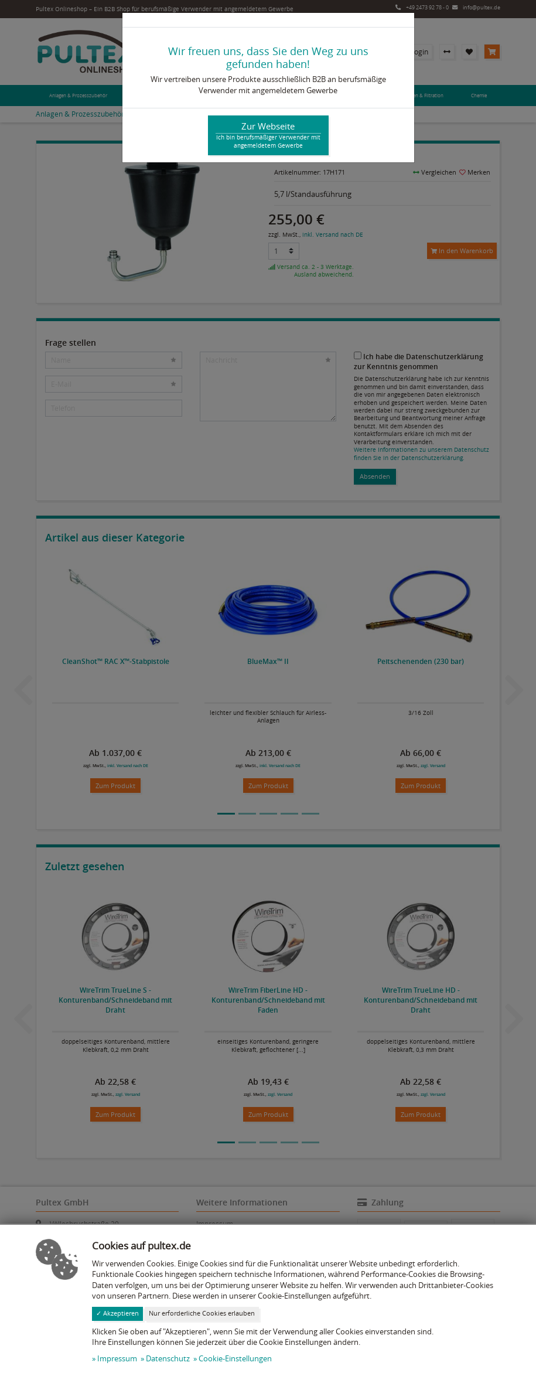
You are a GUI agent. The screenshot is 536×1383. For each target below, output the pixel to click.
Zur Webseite (268, 135)
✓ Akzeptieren (117, 1313)
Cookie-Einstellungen (235, 1358)
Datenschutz (168, 1358)
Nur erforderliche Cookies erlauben (202, 1313)
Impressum (117, 1358)
